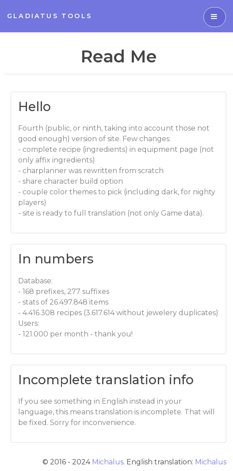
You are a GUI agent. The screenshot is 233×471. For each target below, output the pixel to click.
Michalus (107, 462)
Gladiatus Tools (49, 16)
